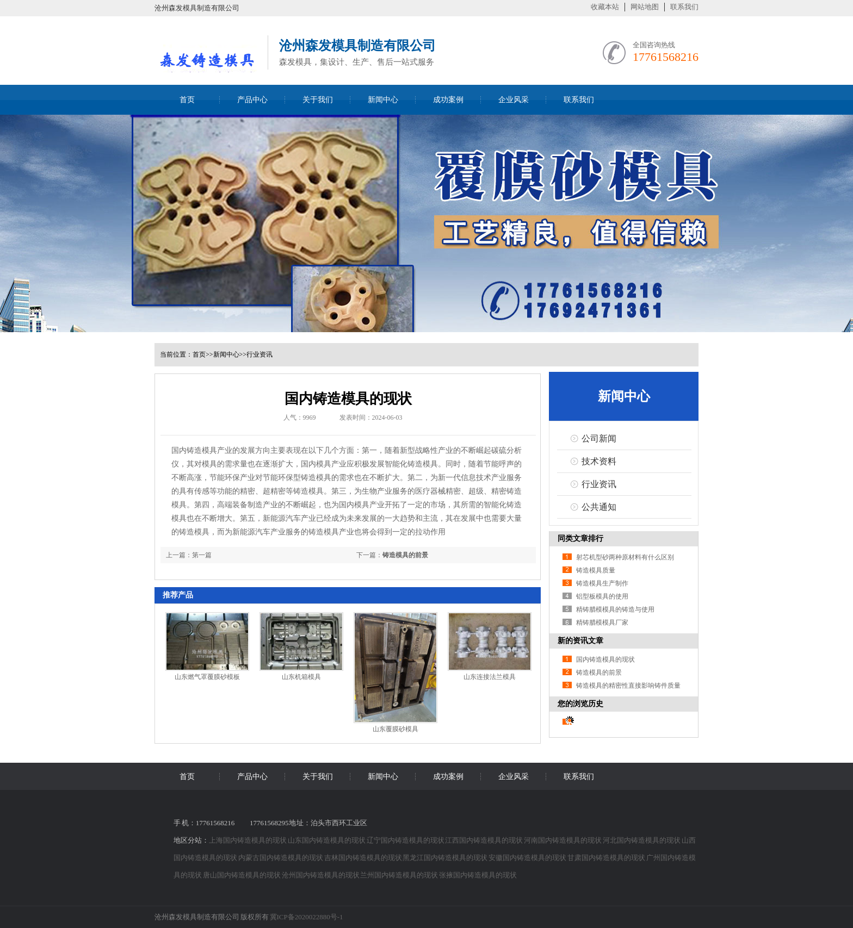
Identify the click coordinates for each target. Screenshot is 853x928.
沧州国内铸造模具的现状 (321, 875)
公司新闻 (599, 438)
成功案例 (448, 100)
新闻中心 (383, 100)
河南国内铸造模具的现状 (563, 840)
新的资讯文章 (580, 641)
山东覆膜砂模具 (395, 729)
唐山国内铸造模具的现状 (242, 875)
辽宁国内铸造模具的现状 (406, 840)
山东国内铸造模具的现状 (327, 840)
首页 (187, 100)
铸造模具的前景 (405, 555)
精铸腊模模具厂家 (602, 622)
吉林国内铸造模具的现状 (363, 858)
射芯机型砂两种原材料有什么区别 (625, 557)
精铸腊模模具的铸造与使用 (615, 609)
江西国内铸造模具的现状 (484, 840)
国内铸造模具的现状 (605, 659)
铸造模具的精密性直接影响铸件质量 (628, 685)
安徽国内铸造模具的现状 (528, 858)
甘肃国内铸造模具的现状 (606, 858)
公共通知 (599, 507)
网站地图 (645, 7)
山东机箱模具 (301, 677)
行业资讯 (259, 354)
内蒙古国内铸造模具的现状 (281, 858)
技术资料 (599, 461)
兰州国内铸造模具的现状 (399, 875)
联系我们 (684, 7)
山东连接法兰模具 (489, 677)
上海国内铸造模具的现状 (248, 840)
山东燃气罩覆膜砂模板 (207, 677)
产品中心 (252, 100)
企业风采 (513, 100)
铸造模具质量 (595, 570)
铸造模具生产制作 (602, 583)
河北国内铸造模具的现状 (642, 840)
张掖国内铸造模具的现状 (478, 875)
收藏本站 (605, 7)
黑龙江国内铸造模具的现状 (446, 858)
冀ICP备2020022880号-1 (306, 917)
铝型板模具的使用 (602, 596)
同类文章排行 (580, 538)
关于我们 (317, 100)
